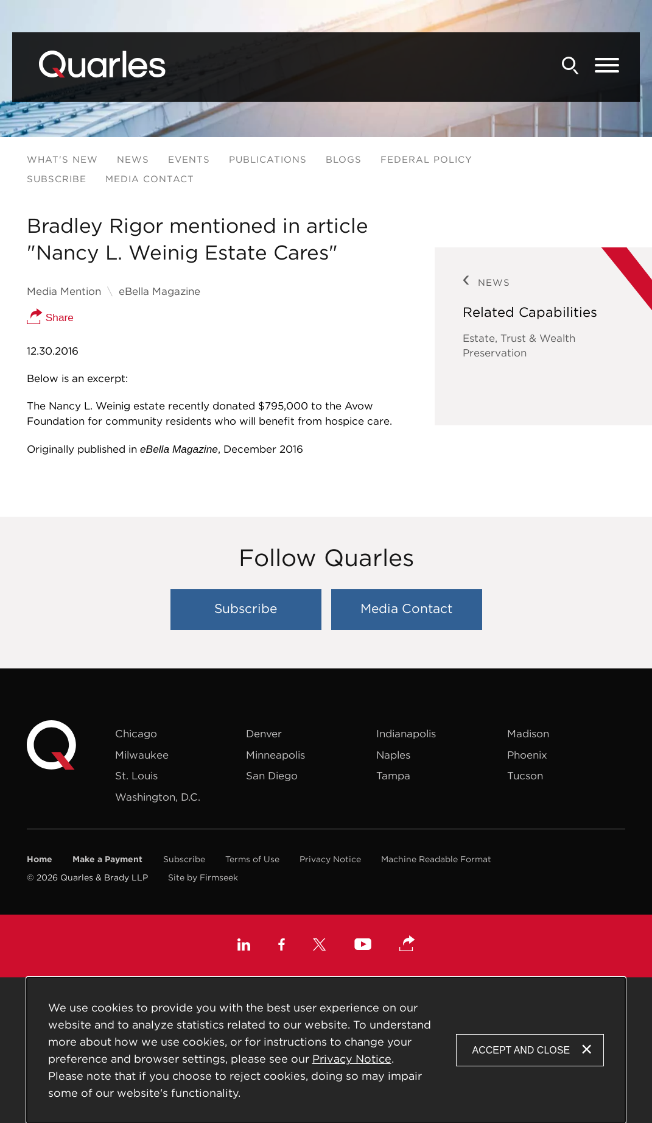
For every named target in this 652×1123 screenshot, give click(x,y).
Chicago (136, 733)
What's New (62, 159)
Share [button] (50, 317)
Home (39, 859)
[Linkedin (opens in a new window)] (244, 946)
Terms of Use (252, 859)
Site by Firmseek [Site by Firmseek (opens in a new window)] (203, 877)
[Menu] (607, 66)
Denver (264, 733)
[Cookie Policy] (326, 1050)
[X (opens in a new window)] (319, 946)
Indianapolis (406, 733)
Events (189, 159)
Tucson (525, 775)
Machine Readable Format (436, 859)
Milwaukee (142, 755)
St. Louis (136, 775)
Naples (393, 755)
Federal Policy (426, 159)
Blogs (344, 159)
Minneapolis (275, 755)
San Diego (272, 775)
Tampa (393, 775)
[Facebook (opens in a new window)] (281, 946)
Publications (268, 159)
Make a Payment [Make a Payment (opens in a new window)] (107, 859)
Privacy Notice (330, 859)
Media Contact (149, 179)
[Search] (570, 65)
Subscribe (56, 179)
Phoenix (527, 755)
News (133, 159)
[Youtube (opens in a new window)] (363, 946)
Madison (528, 733)
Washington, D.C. (157, 797)
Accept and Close (521, 1050)
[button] (407, 944)
